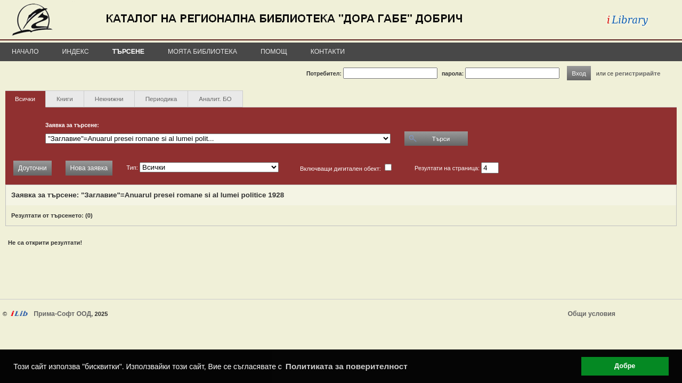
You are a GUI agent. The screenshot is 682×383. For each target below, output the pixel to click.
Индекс (75, 51)
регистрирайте (638, 73)
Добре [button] (624, 366)
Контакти (328, 51)
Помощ (274, 51)
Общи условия (591, 314)
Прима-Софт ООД (62, 314)
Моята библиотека (202, 51)
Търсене (128, 51)
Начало (25, 51)
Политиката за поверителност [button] (347, 366)
